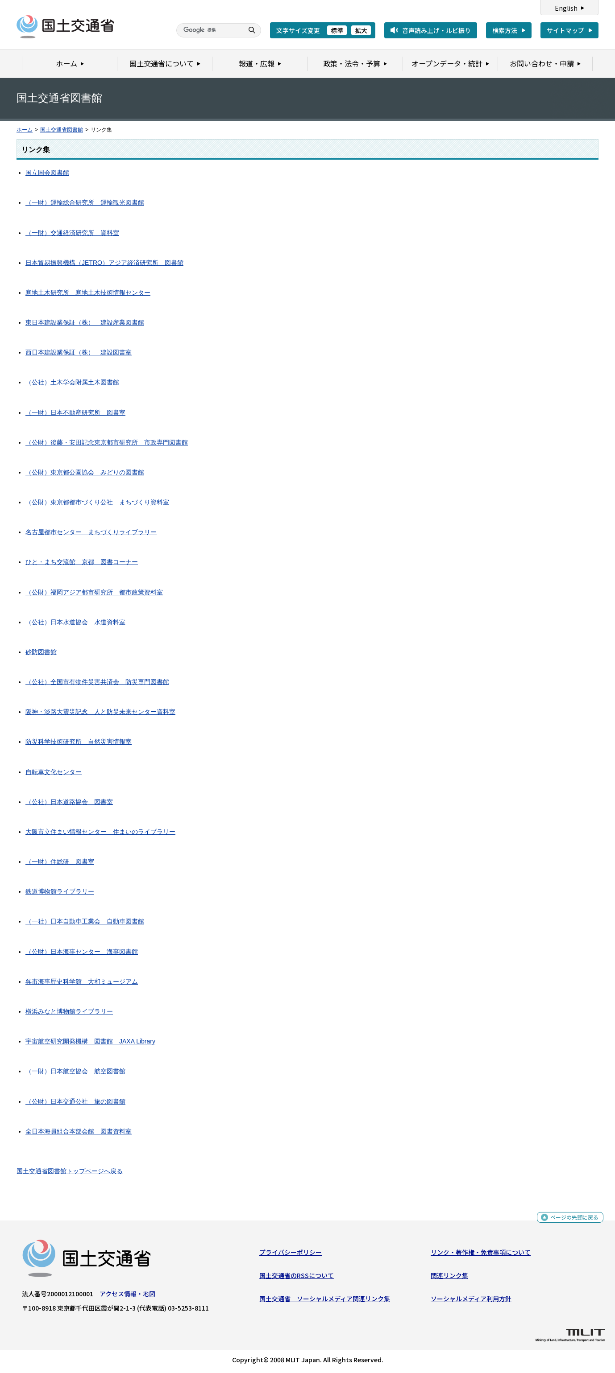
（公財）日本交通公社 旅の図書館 (75, 1101)
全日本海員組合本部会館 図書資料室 (78, 1131)
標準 (337, 30)
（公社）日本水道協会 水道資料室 (75, 622)
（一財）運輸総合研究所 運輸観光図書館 (84, 202)
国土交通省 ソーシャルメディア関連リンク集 (324, 1300)
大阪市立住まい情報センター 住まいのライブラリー (100, 831)
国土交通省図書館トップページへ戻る (70, 1171)
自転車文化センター (53, 771)
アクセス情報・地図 (127, 1295)
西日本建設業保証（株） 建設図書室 (78, 352)
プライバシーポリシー (290, 1253)
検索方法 (504, 30)
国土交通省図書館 (61, 130)
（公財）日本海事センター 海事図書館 (81, 951)
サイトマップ (565, 30)
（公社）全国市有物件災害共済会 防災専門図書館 (97, 681)
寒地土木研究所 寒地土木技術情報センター (87, 292)
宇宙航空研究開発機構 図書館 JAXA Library (90, 1041)
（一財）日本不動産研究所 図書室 (75, 412)
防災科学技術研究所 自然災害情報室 (78, 741)
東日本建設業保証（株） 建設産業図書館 (84, 322)
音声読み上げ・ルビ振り (436, 30)
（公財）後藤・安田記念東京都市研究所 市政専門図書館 (106, 442)
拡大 (361, 30)
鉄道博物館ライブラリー (59, 891)
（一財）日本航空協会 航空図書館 (75, 1071)
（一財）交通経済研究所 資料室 (72, 232)
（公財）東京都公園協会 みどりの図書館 (84, 472)
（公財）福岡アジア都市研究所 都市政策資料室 (94, 592)
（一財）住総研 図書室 (59, 861)
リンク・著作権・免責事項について (481, 1253)
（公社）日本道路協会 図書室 (69, 801)
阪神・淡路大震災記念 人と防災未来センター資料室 (100, 711)
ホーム (25, 130)
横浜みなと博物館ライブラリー (69, 1011)
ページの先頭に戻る (571, 1222)
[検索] (209, 30)
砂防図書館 (41, 652)
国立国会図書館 (47, 172)
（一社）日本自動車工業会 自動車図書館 (84, 921)
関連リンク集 (449, 1277)
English (566, 8)
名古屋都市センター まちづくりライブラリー (91, 532)
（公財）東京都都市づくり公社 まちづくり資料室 (97, 502)
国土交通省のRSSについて (296, 1277)
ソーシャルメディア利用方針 (471, 1300)
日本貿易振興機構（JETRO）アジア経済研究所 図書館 (104, 262)
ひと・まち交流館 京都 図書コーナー (81, 561)
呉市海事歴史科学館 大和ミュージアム (81, 981)
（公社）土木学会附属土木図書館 (72, 382)
